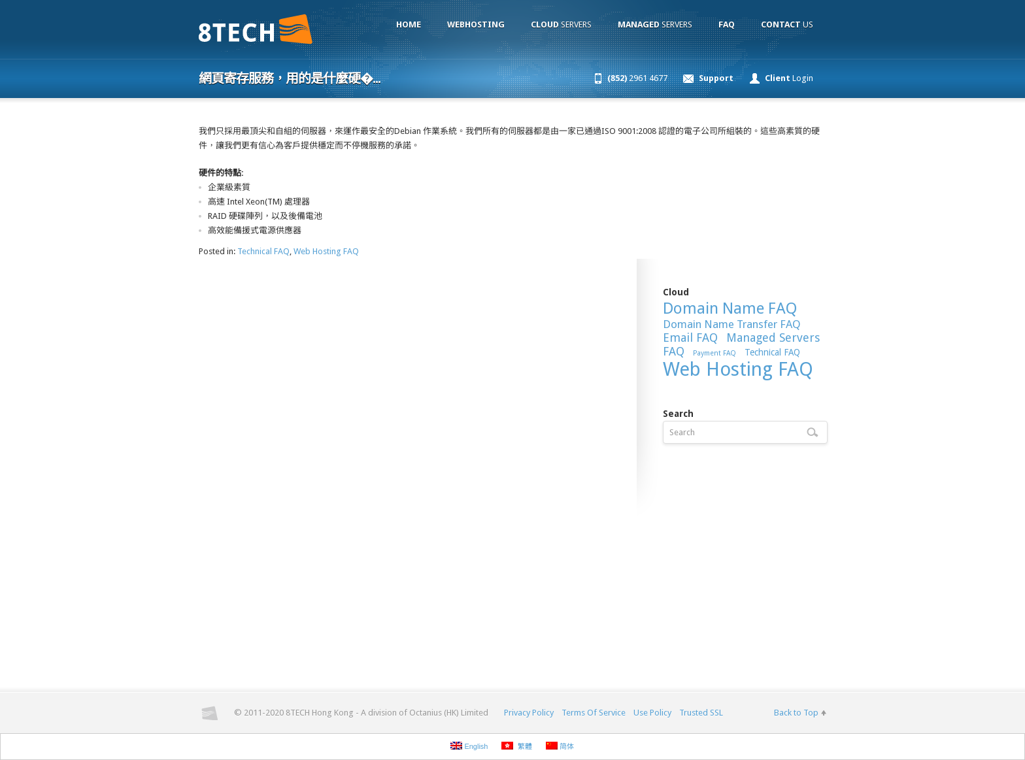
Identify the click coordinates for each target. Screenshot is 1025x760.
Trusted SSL (701, 713)
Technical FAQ (263, 251)
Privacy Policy (529, 713)
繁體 (516, 746)
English (469, 746)
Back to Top (796, 713)
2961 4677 (637, 78)
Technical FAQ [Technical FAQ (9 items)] (772, 352)
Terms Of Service (594, 713)
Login (789, 78)
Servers (561, 24)
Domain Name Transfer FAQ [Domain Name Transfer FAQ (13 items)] (732, 324)
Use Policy (652, 713)
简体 (560, 746)
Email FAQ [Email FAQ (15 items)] (690, 337)
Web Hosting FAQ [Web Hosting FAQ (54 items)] (738, 369)
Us (787, 24)
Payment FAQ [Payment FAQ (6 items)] (714, 353)
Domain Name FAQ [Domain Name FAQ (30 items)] (730, 308)
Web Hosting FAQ (326, 251)
